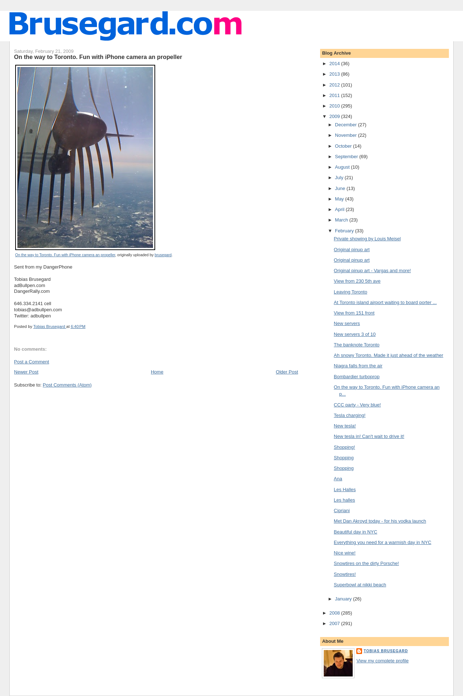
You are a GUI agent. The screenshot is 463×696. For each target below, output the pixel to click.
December (346, 124)
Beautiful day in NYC (355, 532)
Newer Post (26, 372)
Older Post (287, 372)
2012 (335, 85)
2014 (335, 63)
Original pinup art (352, 249)
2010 (335, 106)
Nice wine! (345, 553)
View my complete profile (382, 660)
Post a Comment (31, 361)
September (347, 156)
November (346, 135)
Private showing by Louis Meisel (367, 238)
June (341, 188)
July (340, 177)
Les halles (344, 500)
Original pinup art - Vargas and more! (372, 270)
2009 (335, 116)
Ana (338, 478)
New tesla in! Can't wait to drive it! (369, 436)
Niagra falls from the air (358, 365)
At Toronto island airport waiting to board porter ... (385, 302)
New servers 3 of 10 (355, 334)
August (343, 167)
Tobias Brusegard (386, 651)
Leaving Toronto (350, 292)
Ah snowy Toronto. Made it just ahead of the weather (388, 355)
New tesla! (345, 426)
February (345, 230)
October (344, 146)
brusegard (163, 255)
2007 (335, 623)
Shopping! (344, 447)
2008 (335, 613)
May (340, 199)
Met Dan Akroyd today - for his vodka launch (380, 521)
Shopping (344, 457)
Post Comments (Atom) (67, 385)
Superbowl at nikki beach (360, 584)
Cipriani (342, 510)
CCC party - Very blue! (357, 405)
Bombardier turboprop (356, 376)
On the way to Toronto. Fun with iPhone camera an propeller (65, 255)
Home (157, 372)
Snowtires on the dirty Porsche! (366, 563)
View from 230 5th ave (357, 281)
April (340, 209)
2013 (335, 74)
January (344, 599)
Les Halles (345, 489)
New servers (347, 323)
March (342, 220)
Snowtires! (345, 574)
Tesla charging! (349, 415)
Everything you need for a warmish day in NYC (383, 542)
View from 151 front (354, 313)
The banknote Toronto (356, 344)
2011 (335, 95)
